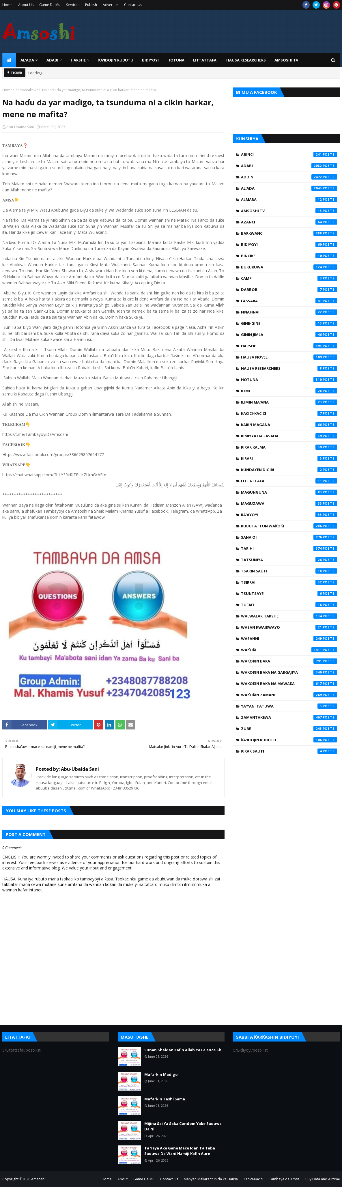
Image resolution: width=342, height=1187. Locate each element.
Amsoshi (38, 1179)
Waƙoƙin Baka (289, 661)
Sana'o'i (289, 537)
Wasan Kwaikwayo (289, 627)
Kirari (289, 458)
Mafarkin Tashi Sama (164, 1099)
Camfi (289, 278)
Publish (91, 4)
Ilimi (289, 390)
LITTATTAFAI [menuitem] (205, 60)
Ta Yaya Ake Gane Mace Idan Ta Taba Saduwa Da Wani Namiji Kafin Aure (179, 1150)
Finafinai (289, 312)
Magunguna (289, 492)
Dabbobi (289, 289)
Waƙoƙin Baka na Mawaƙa (289, 683)
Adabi (289, 165)
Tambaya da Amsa (284, 1179)
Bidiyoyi (289, 244)
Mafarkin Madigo (161, 1074)
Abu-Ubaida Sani (20, 126)
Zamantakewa (26, 89)
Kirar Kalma (289, 447)
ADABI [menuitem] (52, 60)
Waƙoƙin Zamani (289, 694)
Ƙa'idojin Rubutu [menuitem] (115, 60)
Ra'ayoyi (289, 514)
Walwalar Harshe (289, 616)
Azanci (289, 222)
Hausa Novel (289, 357)
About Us (25, 4)
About (122, 1179)
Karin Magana (289, 424)
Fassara (289, 300)
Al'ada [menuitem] (27, 60)
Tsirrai (289, 582)
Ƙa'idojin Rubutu (289, 739)
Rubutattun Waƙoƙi (289, 526)
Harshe (289, 345)
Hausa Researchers (289, 368)
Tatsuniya (289, 559)
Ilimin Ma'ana (289, 402)
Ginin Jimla (289, 334)
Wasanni (289, 638)
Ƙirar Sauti (289, 751)
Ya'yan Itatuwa (289, 706)
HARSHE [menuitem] (78, 60)
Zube (289, 728)
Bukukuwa (289, 267)
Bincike (289, 255)
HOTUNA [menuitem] (175, 60)
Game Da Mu (49, 4)
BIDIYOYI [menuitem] (150, 60)
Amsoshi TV (289, 210)
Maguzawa (289, 503)
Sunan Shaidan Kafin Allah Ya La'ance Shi (183, 1049)
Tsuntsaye (289, 593)
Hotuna (289, 379)
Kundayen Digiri (289, 469)
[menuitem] (9, 60)
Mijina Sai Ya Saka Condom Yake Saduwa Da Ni (183, 1126)
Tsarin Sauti (289, 571)
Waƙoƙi (289, 649)
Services (72, 4)
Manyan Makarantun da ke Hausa (211, 1179)
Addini (289, 177)
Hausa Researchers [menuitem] (246, 60)
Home (7, 4)
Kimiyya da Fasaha (289, 435)
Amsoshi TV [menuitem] (286, 60)
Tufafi (289, 604)
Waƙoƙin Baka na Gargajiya (289, 672)
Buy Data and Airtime (322, 1179)
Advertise (110, 4)
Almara (289, 199)
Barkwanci (289, 233)
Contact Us (133, 4)
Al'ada (289, 188)
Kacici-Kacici (289, 413)
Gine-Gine (289, 323)
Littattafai (289, 481)
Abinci (289, 154)
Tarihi (289, 548)
